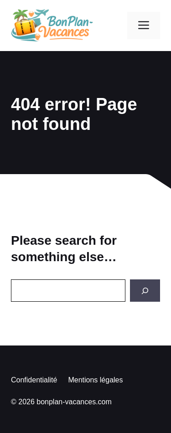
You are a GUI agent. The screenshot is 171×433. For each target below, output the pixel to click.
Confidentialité (34, 380)
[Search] (145, 290)
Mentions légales (95, 380)
